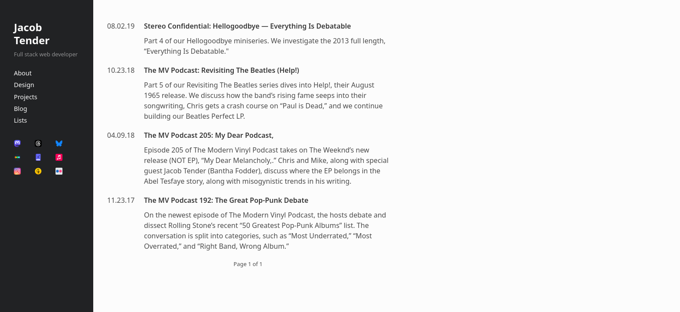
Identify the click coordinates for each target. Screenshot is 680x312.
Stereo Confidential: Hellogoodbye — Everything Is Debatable (247, 26)
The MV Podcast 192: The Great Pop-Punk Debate (226, 200)
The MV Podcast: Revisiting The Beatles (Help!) (221, 70)
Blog (20, 108)
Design (24, 85)
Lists (20, 120)
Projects (25, 97)
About (23, 73)
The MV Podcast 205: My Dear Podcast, (209, 135)
